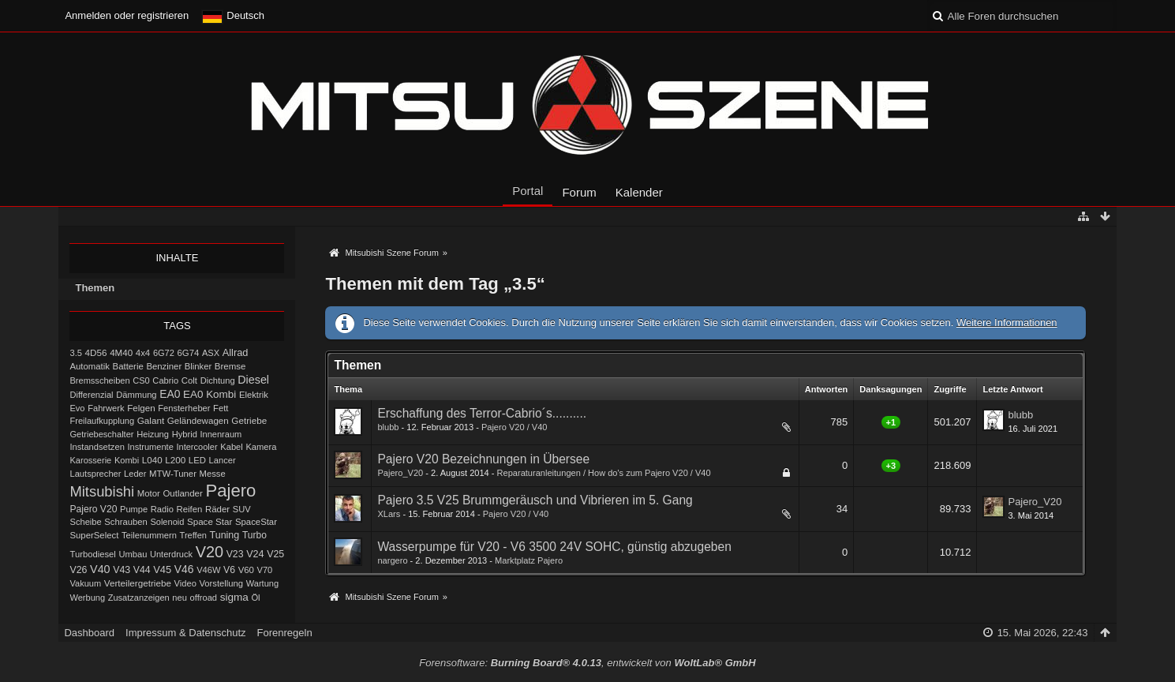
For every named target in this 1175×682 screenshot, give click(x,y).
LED (197, 460)
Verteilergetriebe (137, 583)
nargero (392, 560)
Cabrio (165, 380)
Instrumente (150, 447)
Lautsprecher (95, 473)
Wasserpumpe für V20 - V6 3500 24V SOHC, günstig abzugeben (554, 546)
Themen (94, 288)
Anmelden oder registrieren (127, 15)
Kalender (639, 192)
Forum (579, 192)
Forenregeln (284, 633)
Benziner (163, 366)
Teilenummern (149, 535)
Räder (217, 509)
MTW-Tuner (172, 473)
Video (185, 583)
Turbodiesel (92, 554)
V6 (229, 569)
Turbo (254, 535)
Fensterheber (184, 408)
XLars (388, 514)
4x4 (143, 353)
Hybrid (184, 434)
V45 (162, 569)
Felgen (141, 408)
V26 (78, 569)
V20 (209, 551)
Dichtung (217, 380)
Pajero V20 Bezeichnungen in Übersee (483, 459)
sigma (234, 597)
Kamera (260, 447)
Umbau (132, 554)
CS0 (141, 380)
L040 (152, 460)
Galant (150, 420)
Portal (527, 190)
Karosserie (90, 460)
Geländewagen (198, 420)
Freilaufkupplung (101, 420)
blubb (388, 427)
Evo (76, 408)
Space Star (209, 521)
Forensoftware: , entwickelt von (587, 663)
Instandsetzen (96, 447)
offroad (203, 597)
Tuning (225, 535)
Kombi (126, 460)
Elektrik (253, 394)
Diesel (253, 379)
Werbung (87, 597)
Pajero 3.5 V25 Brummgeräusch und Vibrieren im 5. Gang (534, 500)
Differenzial (91, 394)
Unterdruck (171, 554)
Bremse (230, 366)
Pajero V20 (93, 509)
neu (179, 597)
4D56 (96, 352)
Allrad (236, 352)
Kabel (231, 447)
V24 (255, 554)
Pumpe (134, 509)
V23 (235, 554)
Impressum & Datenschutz (185, 633)
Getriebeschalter (101, 434)
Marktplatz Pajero (529, 560)
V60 (246, 570)
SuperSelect (93, 535)
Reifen (189, 509)
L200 (175, 460)
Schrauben (125, 521)
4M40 (121, 353)
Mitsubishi (101, 491)
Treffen (193, 535)
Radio (162, 509)
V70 (265, 570)
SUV (242, 509)
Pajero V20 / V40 (514, 427)
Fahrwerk (106, 408)
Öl (255, 597)
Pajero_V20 (400, 473)
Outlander (182, 493)
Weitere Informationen (1006, 322)
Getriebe (249, 420)
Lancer (222, 460)
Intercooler (196, 447)
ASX (210, 353)
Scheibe (85, 521)
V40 (100, 569)
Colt (189, 380)
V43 (121, 569)
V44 (142, 569)
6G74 (189, 353)
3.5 (75, 353)
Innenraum (220, 434)
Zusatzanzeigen (139, 597)
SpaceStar (256, 521)
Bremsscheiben (99, 380)
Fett (220, 408)
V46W (208, 570)
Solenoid (167, 521)
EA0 (169, 394)
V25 (275, 554)
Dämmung (136, 394)
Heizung (153, 434)
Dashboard (89, 633)
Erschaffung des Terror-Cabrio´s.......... (481, 413)
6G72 (163, 353)
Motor (148, 493)
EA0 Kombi (209, 394)
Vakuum (85, 583)
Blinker (198, 366)
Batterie (128, 366)
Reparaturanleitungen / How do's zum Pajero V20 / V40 (604, 473)
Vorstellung (221, 583)
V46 (184, 569)
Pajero (230, 490)
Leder (135, 473)
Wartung (262, 583)
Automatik (89, 366)
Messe (213, 473)
